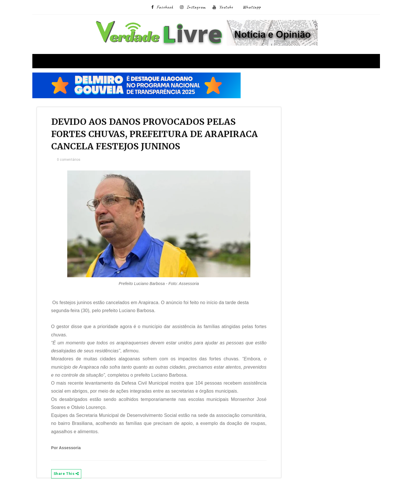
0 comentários (69, 160)
